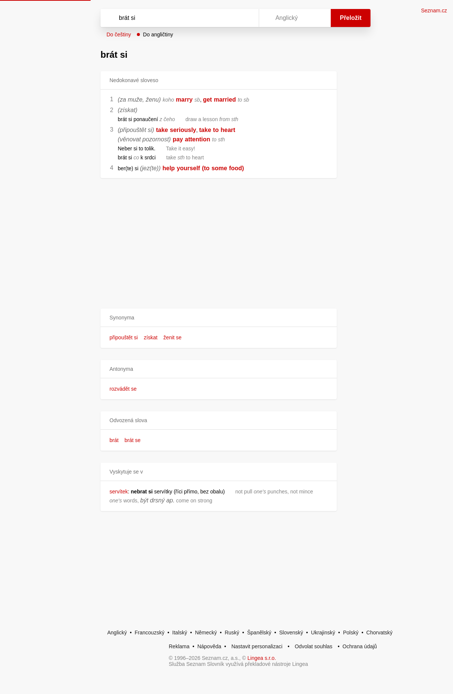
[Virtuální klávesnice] (246, 18)
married (225, 99)
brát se (132, 440)
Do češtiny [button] (118, 34)
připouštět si (124, 337)
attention (197, 139)
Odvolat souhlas (313, 646)
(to (205, 168)
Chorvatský (379, 633)
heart (227, 130)
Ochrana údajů (359, 646)
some (219, 168)
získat (151, 337)
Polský (350, 633)
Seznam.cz (434, 10)
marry (184, 99)
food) (236, 168)
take (162, 130)
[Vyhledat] (169, 18)
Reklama (179, 646)
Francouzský (149, 633)
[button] (218, 318)
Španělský (259, 633)
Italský (179, 633)
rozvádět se (123, 389)
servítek (119, 492)
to (216, 130)
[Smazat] (229, 18)
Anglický (117, 633)
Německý (206, 633)
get (207, 99)
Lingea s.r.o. (262, 658)
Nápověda (209, 646)
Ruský (232, 633)
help (168, 168)
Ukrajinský (323, 633)
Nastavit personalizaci (256, 646)
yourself (188, 168)
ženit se (173, 337)
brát (114, 440)
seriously (183, 130)
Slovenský (291, 633)
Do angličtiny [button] (158, 34)
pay (177, 139)
